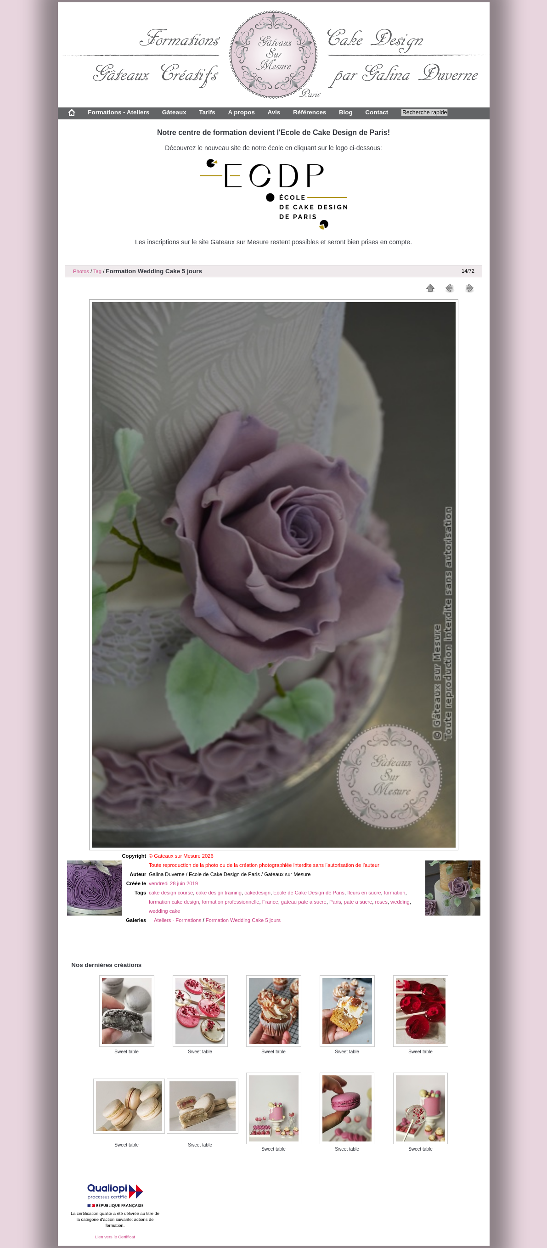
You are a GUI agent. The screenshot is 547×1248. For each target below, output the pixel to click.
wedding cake (164, 911)
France (270, 902)
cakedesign (257, 892)
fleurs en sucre (364, 892)
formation (395, 892)
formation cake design (174, 902)
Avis (273, 112)
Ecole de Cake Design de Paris (308, 892)
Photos (81, 271)
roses (381, 902)
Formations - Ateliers (118, 112)
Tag (97, 271)
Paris (335, 902)
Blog (346, 112)
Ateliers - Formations (177, 920)
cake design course (171, 892)
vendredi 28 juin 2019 (173, 883)
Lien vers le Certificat (115, 1237)
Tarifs (207, 112)
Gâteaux (174, 112)
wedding (400, 902)
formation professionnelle (230, 902)
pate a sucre (358, 902)
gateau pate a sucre (304, 902)
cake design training (219, 892)
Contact (376, 112)
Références (309, 112)
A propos (241, 112)
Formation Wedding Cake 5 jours (243, 920)
